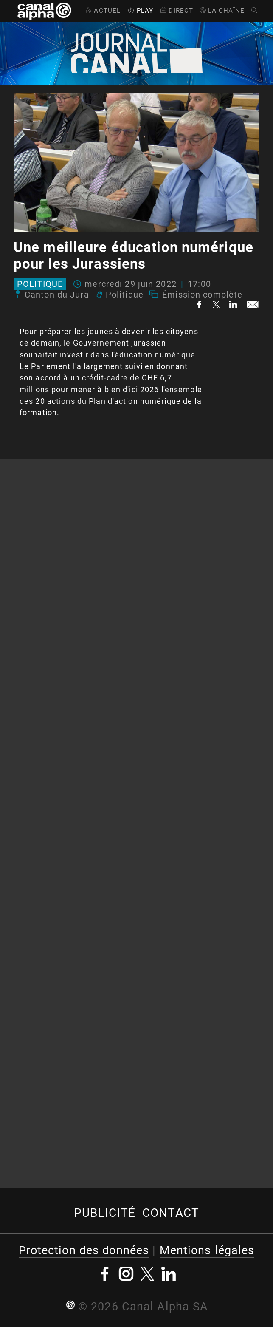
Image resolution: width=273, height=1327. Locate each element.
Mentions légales (207, 1250)
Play (139, 10)
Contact (170, 1213)
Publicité (104, 1213)
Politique (40, 284)
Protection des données (84, 1250)
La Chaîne (222, 10)
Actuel (102, 10)
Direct (176, 10)
